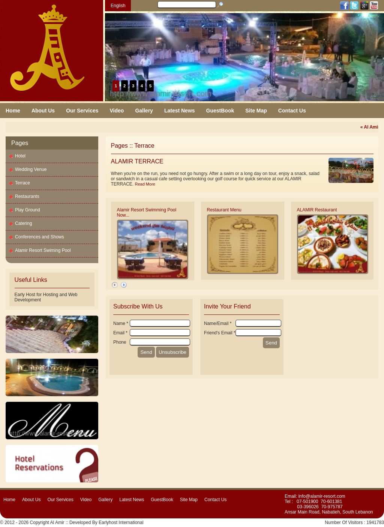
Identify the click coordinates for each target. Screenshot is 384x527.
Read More (145, 184)
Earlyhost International (121, 522)
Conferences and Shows (39, 237)
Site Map (256, 111)
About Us (43, 111)
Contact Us (292, 111)
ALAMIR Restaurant (317, 210)
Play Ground (27, 210)
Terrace (22, 183)
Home (13, 111)
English (118, 5)
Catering (23, 223)
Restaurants (27, 196)
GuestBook (220, 111)
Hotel (20, 156)
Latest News (179, 111)
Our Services (82, 111)
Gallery (144, 111)
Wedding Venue (31, 169)
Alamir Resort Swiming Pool (43, 250)
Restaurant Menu (224, 210)
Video (117, 111)
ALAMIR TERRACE (137, 161)
